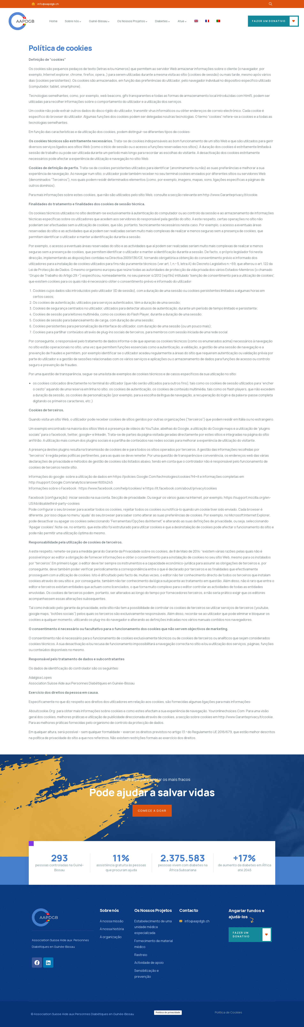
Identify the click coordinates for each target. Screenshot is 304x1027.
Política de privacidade (168, 1012)
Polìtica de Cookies (228, 1012)
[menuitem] (196, 21)
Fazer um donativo (241, 934)
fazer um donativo (269, 21)
